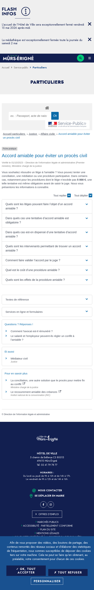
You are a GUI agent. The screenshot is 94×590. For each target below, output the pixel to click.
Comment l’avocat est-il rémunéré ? (32, 331)
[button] (47, 206)
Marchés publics (47, 522)
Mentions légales (47, 533)
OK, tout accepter (26, 570)
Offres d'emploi (48, 514)
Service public (21, 67)
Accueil (5, 67)
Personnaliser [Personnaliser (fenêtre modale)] (47, 581)
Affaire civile (48, 133)
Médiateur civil (19, 358)
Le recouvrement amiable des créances (36, 391)
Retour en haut (88, 421)
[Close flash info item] (89, 24)
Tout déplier (83, 195)
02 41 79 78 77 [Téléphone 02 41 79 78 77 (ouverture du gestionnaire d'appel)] (49, 465)
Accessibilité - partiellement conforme (47, 525)
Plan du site (47, 529)
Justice (33, 133)
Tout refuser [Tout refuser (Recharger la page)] (68, 572)
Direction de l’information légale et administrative (27, 414)
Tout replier (62, 195)
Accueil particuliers (14, 133)
